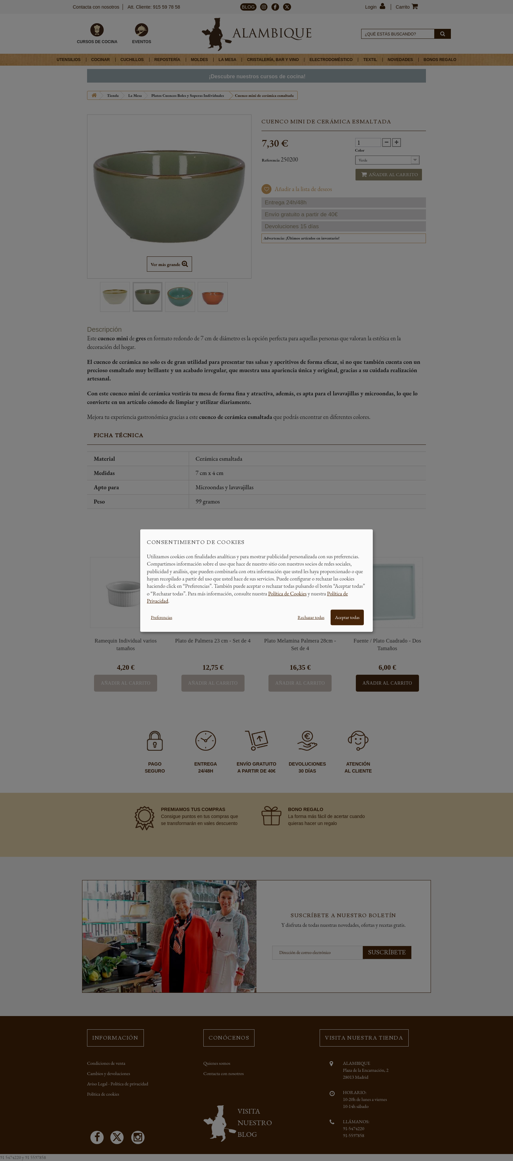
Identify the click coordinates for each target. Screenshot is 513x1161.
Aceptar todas (347, 617)
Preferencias (161, 617)
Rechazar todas (311, 617)
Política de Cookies (287, 593)
